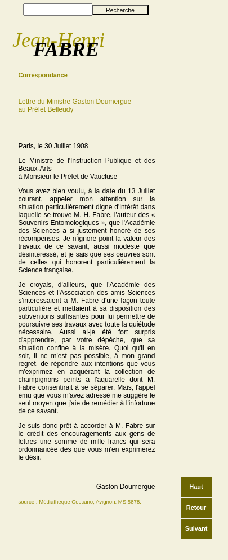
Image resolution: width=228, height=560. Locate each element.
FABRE (66, 49)
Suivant (196, 528)
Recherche (120, 10)
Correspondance (42, 75)
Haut (196, 486)
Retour (196, 507)
